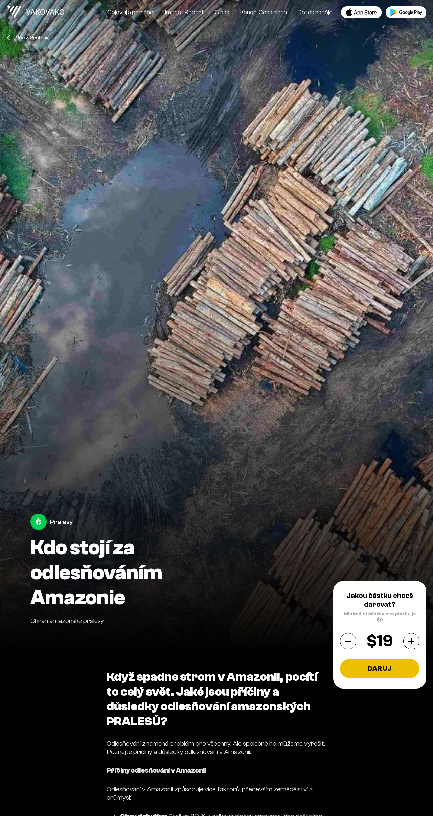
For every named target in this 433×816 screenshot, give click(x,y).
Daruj (380, 668)
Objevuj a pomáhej (130, 12)
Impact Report (184, 12)
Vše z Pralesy (28, 37)
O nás (222, 12)
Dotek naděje (315, 12)
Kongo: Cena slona (263, 12)
